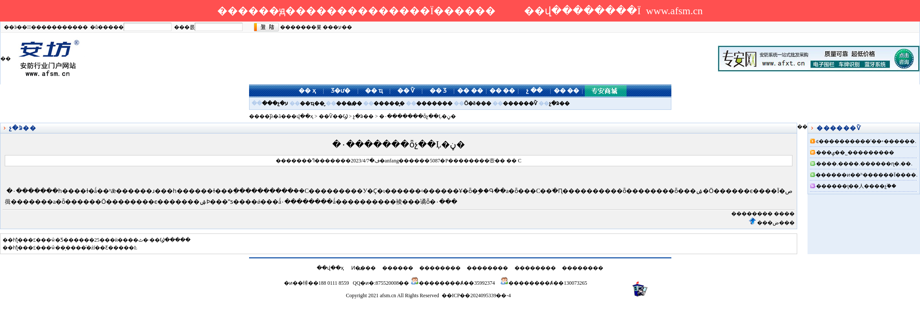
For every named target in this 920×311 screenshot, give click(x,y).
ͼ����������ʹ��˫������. (866, 141)
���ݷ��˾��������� (855, 152)
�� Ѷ (406, 90)
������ (397, 268)
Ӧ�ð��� (477, 103)
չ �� (534, 90)
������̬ (389, 103)
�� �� (470, 90)
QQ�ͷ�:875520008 (376, 283)
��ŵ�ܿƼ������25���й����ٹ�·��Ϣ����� (115, 240)
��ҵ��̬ (312, 103)
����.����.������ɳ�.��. (864, 164)
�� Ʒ (438, 90)
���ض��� (776, 223)
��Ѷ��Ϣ (333, 116)
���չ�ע (275, 103)
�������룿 (300, 27)
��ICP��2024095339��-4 (476, 295)
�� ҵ (374, 90)
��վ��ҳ (299, 116)
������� (434, 103)
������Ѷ (520, 103)
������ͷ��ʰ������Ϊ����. (866, 175)
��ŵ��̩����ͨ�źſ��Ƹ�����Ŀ (89, 248)
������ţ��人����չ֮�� (856, 186)
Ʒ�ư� (340, 90)
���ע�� (337, 27)
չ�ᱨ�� (559, 103)
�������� (752, 214)
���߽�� (349, 103)
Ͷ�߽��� (363, 268)
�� (500, 161)
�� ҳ (307, 90)
